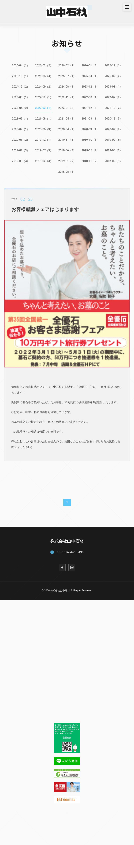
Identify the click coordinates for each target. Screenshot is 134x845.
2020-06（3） (44, 129)
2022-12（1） (44, 97)
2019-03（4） (20, 161)
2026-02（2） (67, 65)
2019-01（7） (67, 161)
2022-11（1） (67, 97)
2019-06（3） (67, 150)
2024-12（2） (20, 86)
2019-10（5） (90, 139)
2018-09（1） (113, 161)
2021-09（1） (20, 118)
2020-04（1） (67, 129)
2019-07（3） (44, 150)
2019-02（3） (44, 161)
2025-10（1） (20, 76)
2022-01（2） (67, 108)
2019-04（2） (113, 150)
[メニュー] (127, 7)
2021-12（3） (90, 108)
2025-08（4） (44, 76)
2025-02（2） (113, 76)
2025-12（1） (113, 65)
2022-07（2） (113, 97)
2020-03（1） (90, 129)
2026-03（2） (44, 65)
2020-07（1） (20, 129)
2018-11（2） (90, 161)
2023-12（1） (90, 86)
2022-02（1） (44, 108)
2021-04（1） (67, 118)
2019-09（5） (113, 139)
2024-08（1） (67, 86)
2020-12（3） (113, 118)
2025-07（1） (67, 76)
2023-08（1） (113, 86)
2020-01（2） (20, 139)
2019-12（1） (44, 139)
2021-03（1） (90, 118)
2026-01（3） (90, 65)
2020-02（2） (113, 129)
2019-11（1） (67, 139)
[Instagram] (71, 567)
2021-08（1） (44, 118)
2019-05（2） (90, 150)
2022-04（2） (20, 108)
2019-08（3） (20, 150)
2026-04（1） (20, 65)
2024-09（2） (44, 86)
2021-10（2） (113, 108)
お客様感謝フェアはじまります (46, 213)
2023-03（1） (20, 97)
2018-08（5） (67, 171)
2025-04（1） (90, 76)
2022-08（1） (90, 97)
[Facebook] (62, 567)
